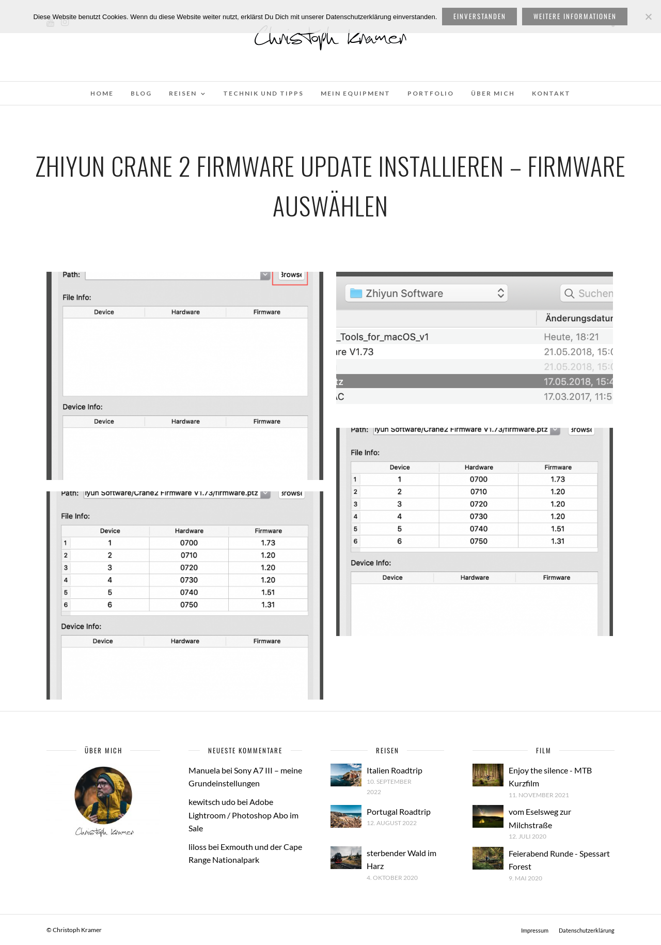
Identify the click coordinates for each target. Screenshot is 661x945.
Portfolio (430, 93)
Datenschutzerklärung (587, 930)
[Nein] (648, 16)
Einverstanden (479, 16)
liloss (197, 846)
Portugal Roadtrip (399, 811)
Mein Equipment (355, 93)
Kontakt (551, 93)
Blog (141, 93)
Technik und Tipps (263, 93)
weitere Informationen (575, 16)
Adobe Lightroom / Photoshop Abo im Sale (243, 815)
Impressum (534, 930)
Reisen (183, 93)
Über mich (493, 93)
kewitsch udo (211, 802)
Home (102, 93)
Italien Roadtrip (394, 770)
